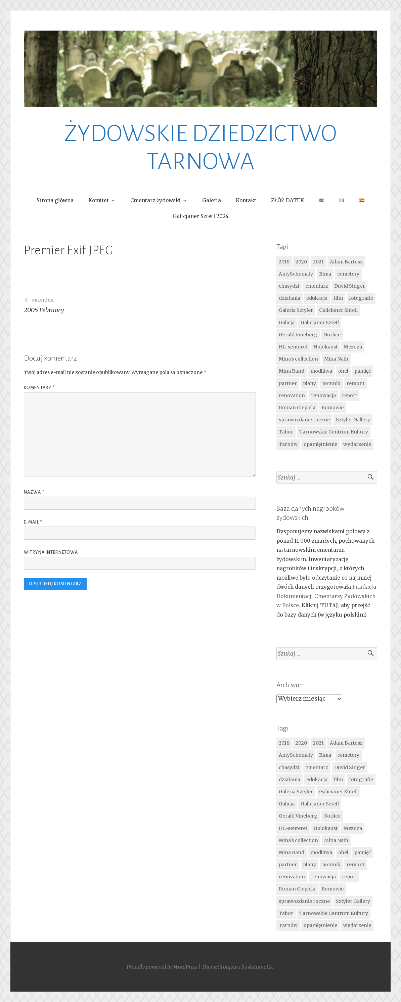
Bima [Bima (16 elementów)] (325, 274)
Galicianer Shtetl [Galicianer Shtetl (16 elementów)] (338, 310)
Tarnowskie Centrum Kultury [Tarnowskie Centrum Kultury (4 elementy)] (333, 432)
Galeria (211, 200)
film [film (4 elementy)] (338, 298)
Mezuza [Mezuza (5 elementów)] (353, 347)
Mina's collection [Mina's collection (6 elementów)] (298, 359)
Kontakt (246, 200)
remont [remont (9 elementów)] (355, 383)
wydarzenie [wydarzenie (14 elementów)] (357, 444)
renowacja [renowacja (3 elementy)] (323, 395)
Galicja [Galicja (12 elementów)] (287, 323)
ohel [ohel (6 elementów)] (343, 371)
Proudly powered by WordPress (162, 967)
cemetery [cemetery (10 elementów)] (348, 274)
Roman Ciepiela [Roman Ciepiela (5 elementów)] (297, 408)
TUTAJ (329, 605)
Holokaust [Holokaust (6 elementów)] (325, 347)
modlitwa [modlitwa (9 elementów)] (321, 371)
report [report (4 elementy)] (349, 395)
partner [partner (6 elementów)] (288, 383)
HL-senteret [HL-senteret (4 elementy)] (293, 347)
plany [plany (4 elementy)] (309, 383)
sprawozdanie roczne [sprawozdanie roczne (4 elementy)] (304, 420)
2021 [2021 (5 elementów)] (318, 262)
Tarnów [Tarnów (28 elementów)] (288, 444)
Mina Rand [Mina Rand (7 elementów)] (291, 371)
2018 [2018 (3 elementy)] (284, 262)
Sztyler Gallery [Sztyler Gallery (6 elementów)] (353, 420)
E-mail (33, 522)
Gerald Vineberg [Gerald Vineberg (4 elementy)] (298, 335)
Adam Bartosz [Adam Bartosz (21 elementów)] (346, 262)
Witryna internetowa (51, 552)
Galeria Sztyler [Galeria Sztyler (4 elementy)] (296, 310)
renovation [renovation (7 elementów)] (292, 395)
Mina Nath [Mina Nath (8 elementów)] (336, 359)
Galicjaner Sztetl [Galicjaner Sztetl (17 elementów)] (320, 323)
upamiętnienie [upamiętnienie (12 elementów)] (320, 444)
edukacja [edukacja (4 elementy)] (316, 298)
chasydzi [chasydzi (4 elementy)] (289, 286)
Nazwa (34, 492)
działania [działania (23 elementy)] (289, 298)
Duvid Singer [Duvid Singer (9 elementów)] (349, 286)
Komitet (98, 200)
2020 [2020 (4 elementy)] (301, 262)
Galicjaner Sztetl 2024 (201, 216)
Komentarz (39, 387)
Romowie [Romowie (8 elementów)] (332, 408)
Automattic (261, 967)
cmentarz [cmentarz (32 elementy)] (316, 286)
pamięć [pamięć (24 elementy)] (362, 371)
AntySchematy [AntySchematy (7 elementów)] (296, 274)
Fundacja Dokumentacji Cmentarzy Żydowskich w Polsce (326, 596)
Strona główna (55, 200)
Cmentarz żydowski (155, 200)
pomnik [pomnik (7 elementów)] (331, 383)
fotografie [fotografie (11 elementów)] (361, 298)
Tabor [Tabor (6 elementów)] (286, 432)
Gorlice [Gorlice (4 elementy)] (332, 335)
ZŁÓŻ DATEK (287, 200)
